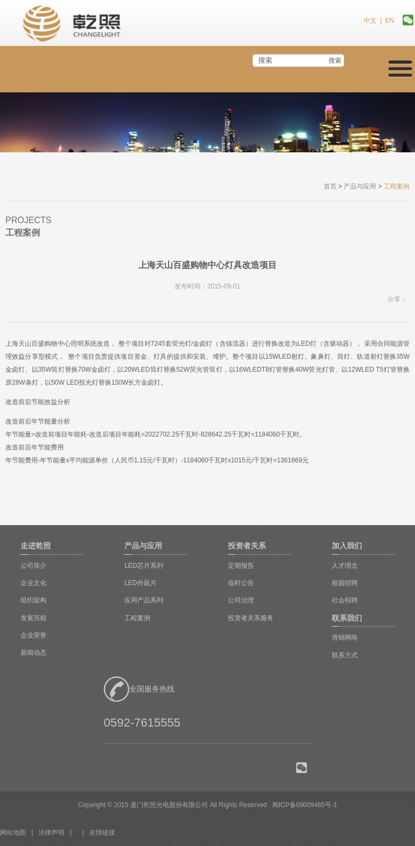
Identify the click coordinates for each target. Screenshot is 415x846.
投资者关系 (247, 545)
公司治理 (241, 600)
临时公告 (241, 583)
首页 (330, 186)
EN (389, 20)
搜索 (335, 60)
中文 (370, 20)
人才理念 (345, 565)
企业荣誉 (33, 635)
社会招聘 (345, 600)
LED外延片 (140, 583)
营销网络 (345, 637)
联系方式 (345, 655)
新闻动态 (33, 652)
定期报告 (241, 565)
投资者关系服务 (250, 618)
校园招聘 (345, 583)
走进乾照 (36, 545)
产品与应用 (360, 186)
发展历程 (33, 618)
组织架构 (33, 600)
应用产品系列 (143, 600)
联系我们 (347, 618)
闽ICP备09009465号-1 (304, 805)
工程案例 (137, 618)
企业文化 (33, 583)
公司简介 (33, 565)
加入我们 (347, 545)
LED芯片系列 (143, 565)
